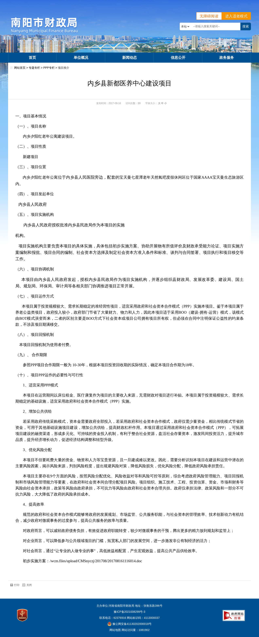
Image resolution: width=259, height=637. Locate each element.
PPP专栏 (49, 67)
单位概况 (81, 58)
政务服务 (226, 58)
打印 (16, 584)
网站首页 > (21, 67)
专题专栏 (34, 67)
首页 (32, 58)
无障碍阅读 (209, 16)
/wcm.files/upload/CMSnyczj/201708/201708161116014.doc (96, 561)
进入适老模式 (236, 16)
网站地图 (115, 630)
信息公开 (178, 58)
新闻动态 (129, 58)
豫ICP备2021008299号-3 (129, 611)
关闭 (29, 584)
